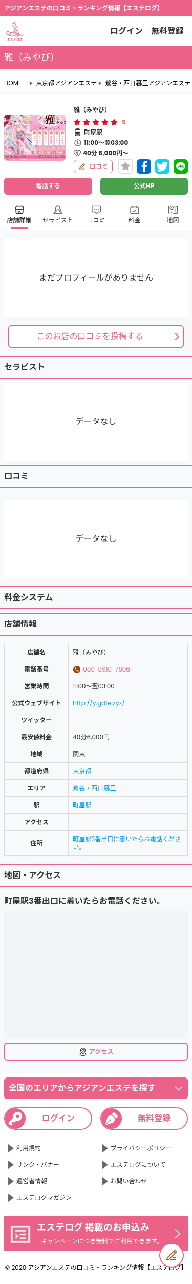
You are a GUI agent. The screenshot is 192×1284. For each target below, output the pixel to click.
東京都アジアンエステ (66, 83)
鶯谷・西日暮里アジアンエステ (147, 83)
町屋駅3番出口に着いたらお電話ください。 (127, 842)
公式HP (144, 185)
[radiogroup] (96, 122)
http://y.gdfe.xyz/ (99, 703)
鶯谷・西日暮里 (94, 788)
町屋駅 (82, 805)
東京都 (82, 771)
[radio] (78, 122)
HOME (13, 83)
